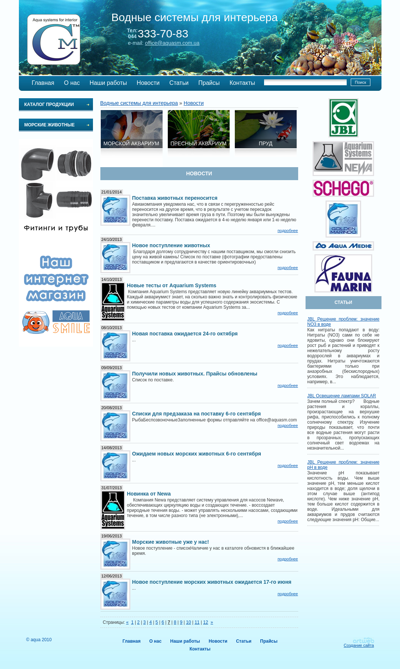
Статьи (179, 83)
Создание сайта (359, 645)
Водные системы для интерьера (139, 103)
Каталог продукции (49, 104)
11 (196, 622)
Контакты (242, 83)
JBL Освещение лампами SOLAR (341, 395)
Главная (43, 83)
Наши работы (108, 83)
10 (188, 622)
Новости (148, 83)
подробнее (287, 230)
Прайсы (209, 83)
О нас (72, 83)
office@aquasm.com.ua (172, 43)
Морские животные (49, 124)
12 (205, 622)
